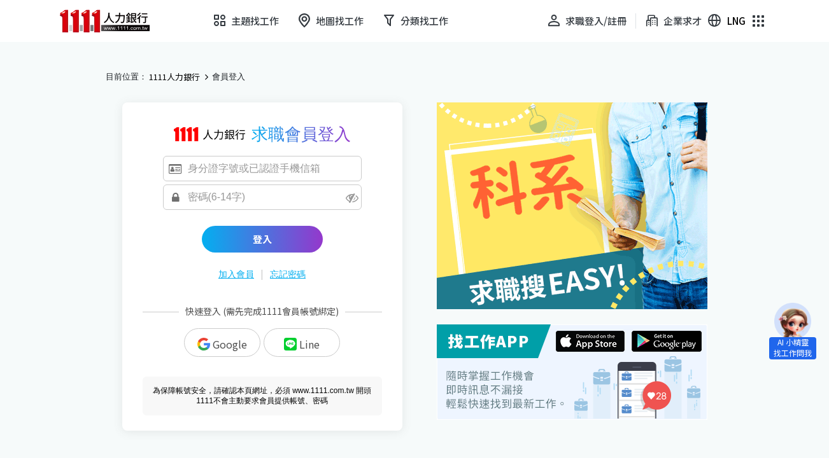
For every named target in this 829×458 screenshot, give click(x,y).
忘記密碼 (288, 274)
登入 (262, 239)
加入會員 (236, 274)
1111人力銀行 (174, 77)
